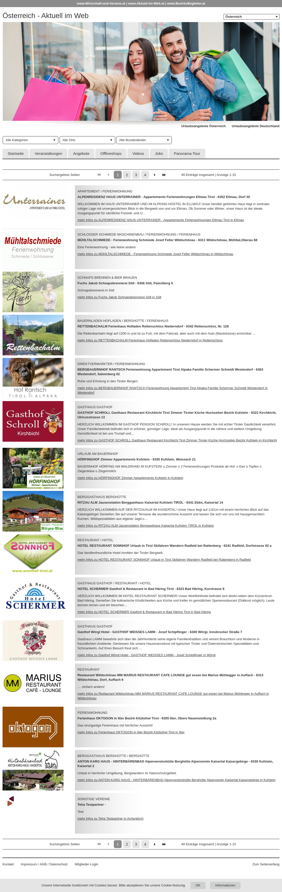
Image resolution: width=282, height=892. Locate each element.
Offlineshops (110, 153)
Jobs (159, 153)
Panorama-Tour (187, 153)
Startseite (16, 153)
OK (198, 885)
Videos (138, 153)
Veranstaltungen (48, 153)
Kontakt (8, 864)
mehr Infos (160, 220)
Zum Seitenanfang (266, 864)
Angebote (81, 153)
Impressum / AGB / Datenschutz (44, 864)
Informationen (225, 885)
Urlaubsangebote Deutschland (255, 126)
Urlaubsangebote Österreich (203, 126)
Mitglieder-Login (86, 864)
